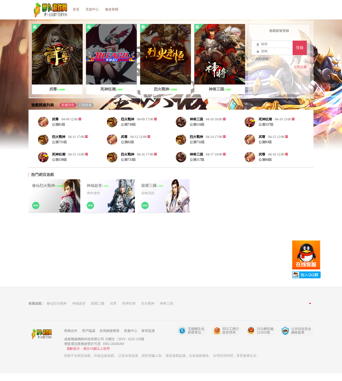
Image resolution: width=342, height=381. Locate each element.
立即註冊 (300, 67)
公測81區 (58, 124)
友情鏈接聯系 (109, 331)
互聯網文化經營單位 (196, 330)
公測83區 (265, 142)
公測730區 (128, 124)
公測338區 (59, 159)
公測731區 (59, 142)
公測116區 (197, 124)
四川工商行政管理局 (230, 330)
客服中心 (130, 331)
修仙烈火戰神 (56, 303)
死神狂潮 (265, 119)
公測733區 (128, 159)
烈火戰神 (127, 119)
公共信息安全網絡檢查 (301, 330)
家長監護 (148, 331)
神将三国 (196, 119)
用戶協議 (88, 331)
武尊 (55, 119)
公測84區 (265, 159)
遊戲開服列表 (42, 105)
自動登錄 (260, 59)
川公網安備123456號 (265, 330)
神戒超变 (79, 303)
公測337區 (266, 124)
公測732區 (197, 142)
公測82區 (127, 142)
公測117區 (197, 159)
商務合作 (70, 331)
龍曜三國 (97, 303)
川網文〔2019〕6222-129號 (124, 339)
